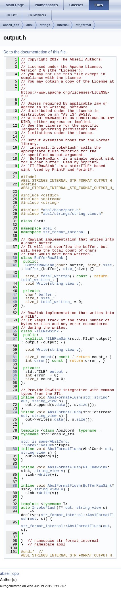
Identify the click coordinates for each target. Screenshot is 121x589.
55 (11, 331)
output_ (57, 371)
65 (11, 371)
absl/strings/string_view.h (72, 213)
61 (11, 357)
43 (11, 276)
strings (45, 25)
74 (11, 412)
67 (11, 379)
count (46, 357)
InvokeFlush (44, 507)
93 (11, 507)
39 (11, 257)
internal (63, 25)
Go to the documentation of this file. (35, 52)
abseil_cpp (11, 25)
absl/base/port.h (61, 210)
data (61, 404)
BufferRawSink (48, 257)
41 (11, 265)
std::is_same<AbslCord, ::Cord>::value (46, 443)
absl (29, 25)
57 (11, 338)
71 (11, 397)
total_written (55, 276)
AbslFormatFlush (64, 397)
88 (11, 485)
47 (11, 294)
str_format (83, 25)
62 (11, 360)
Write (41, 283)
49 (11, 301)
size (107, 265)
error (39, 360)
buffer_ (33, 268)
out (24, 401)
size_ (68, 268)
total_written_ (36, 279)
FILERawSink (46, 331)
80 (11, 448)
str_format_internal (64, 232)
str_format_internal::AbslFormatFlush (67, 516)
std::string (95, 397)
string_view (62, 283)
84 (11, 467)
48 (11, 298)
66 (11, 375)
